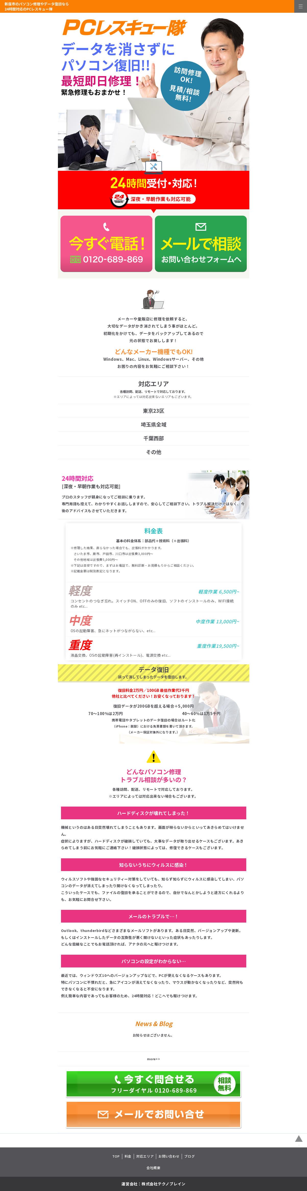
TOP (116, 1156)
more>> (153, 1059)
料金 (128, 1156)
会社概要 (153, 1167)
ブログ (189, 1156)
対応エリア (145, 1156)
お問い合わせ (168, 1156)
